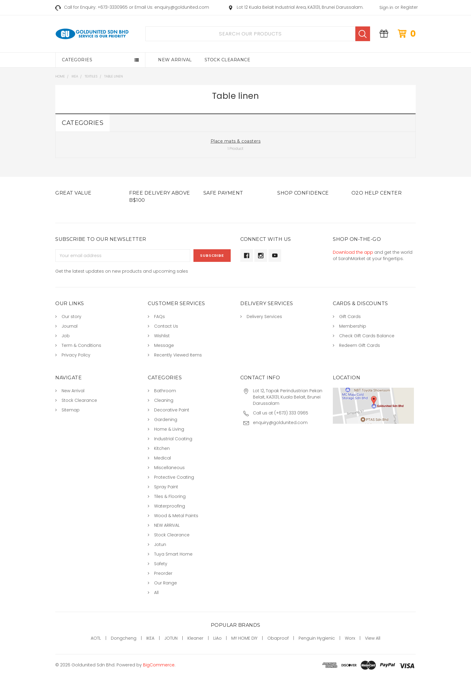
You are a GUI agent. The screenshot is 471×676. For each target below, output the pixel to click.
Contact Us (166, 326)
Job (66, 336)
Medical (162, 458)
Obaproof (278, 638)
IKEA (150, 638)
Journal (69, 326)
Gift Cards (350, 317)
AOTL (96, 638)
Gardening (165, 420)
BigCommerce (159, 665)
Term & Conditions (81, 345)
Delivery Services (264, 317)
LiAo (217, 638)
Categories (77, 59)
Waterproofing (169, 506)
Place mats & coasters (236, 141)
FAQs (159, 317)
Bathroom (165, 391)
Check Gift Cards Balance (366, 336)
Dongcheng (123, 638)
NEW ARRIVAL (167, 525)
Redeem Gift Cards (359, 345)
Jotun (160, 544)
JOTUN (171, 638)
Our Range (165, 583)
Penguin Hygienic (317, 638)
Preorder (163, 573)
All (156, 593)
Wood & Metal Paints (176, 516)
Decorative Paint (171, 410)
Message (164, 345)
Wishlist (162, 336)
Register (409, 7)
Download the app (353, 252)
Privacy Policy (76, 355)
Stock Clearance (228, 59)
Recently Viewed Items (178, 355)
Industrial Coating (173, 439)
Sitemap (71, 410)
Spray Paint (166, 487)
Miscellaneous (169, 468)
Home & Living (169, 429)
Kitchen (162, 448)
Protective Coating (174, 477)
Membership (352, 326)
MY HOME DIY (244, 638)
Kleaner (195, 638)
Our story (71, 317)
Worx (350, 638)
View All (372, 638)
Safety (160, 564)
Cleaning (163, 400)
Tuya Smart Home (173, 554)
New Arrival (175, 59)
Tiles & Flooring (170, 496)
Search (363, 34)
